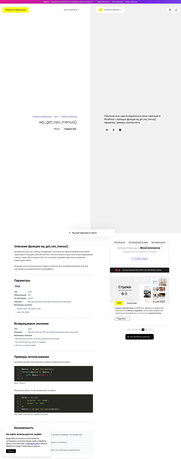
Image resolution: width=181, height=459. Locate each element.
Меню (57, 129)
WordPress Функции (69, 117)
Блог (56, 117)
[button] (107, 130)
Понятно (11, 451)
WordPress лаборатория (42, 117)
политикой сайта (32, 444)
